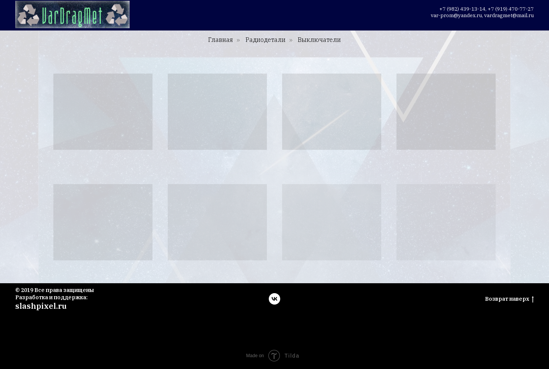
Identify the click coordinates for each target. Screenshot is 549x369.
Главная (220, 39)
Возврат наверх (509, 299)
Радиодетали (266, 39)
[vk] (274, 299)
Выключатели (319, 39)
